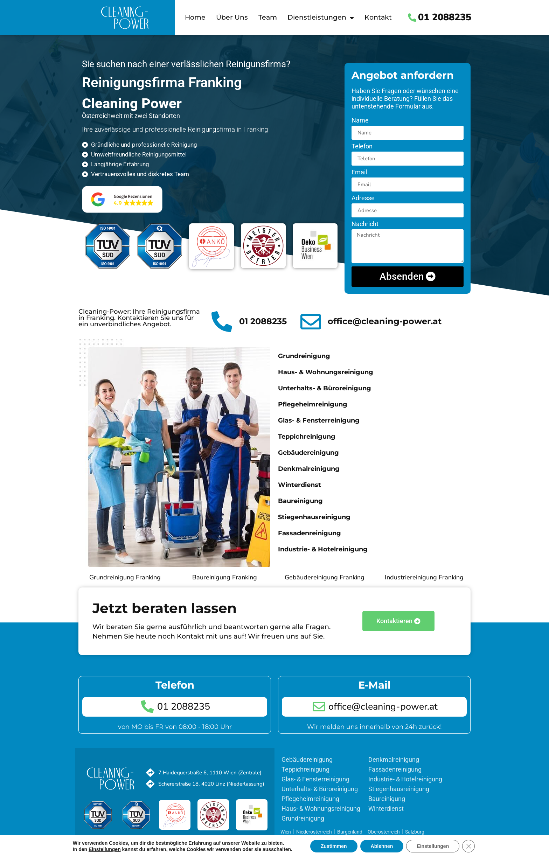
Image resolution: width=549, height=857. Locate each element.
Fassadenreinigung (309, 533)
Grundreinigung (304, 356)
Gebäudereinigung (308, 453)
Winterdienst (299, 485)
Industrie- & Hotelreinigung (323, 549)
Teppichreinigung (306, 436)
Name (360, 120)
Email (359, 172)
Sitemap (170, 839)
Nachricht (365, 224)
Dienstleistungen (320, 18)
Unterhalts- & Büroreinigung (324, 388)
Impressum (250, 839)
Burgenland (349, 832)
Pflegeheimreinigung (312, 404)
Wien (285, 832)
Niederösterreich (314, 832)
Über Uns (232, 17)
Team (267, 17)
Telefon (362, 146)
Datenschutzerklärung (209, 839)
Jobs (128, 839)
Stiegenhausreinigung (314, 517)
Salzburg (414, 832)
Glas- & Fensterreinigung (319, 420)
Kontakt (378, 17)
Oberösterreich (384, 832)
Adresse (363, 198)
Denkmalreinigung (309, 469)
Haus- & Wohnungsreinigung (325, 372)
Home (195, 17)
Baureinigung (300, 501)
